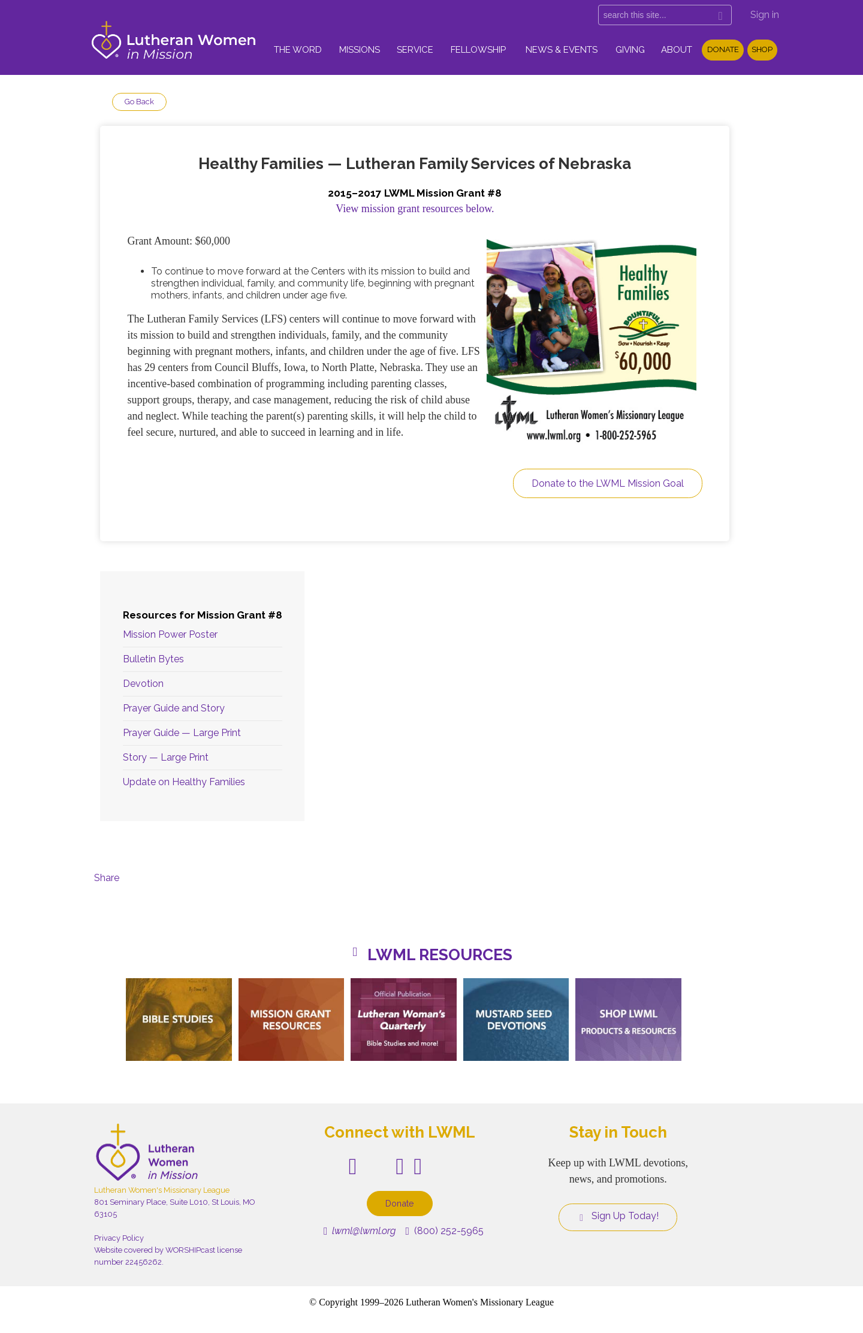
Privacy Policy (119, 1238)
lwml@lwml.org (360, 1231)
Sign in (764, 14)
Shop (762, 49)
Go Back (139, 101)
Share (106, 877)
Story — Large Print (166, 757)
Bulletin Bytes (153, 659)
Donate (723, 49)
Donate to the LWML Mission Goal (608, 483)
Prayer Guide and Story (174, 708)
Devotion (143, 683)
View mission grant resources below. (415, 209)
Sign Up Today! (618, 1216)
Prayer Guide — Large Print (182, 732)
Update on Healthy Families (184, 782)
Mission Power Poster (170, 634)
